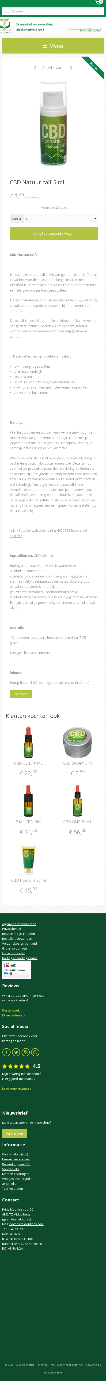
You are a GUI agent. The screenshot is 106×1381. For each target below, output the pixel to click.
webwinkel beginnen (70, 1364)
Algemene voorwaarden (19, 924)
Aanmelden (14, 1133)
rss (52, 1364)
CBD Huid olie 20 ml (28, 880)
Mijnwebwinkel (53, 1372)
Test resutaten (12, 1188)
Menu (53, 45)
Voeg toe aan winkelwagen (54, 233)
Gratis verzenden (14, 948)
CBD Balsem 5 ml (78, 763)
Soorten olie (10, 1169)
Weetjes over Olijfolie (17, 1179)
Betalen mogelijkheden (18, 933)
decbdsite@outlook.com (26, 1224)
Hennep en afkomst (16, 1159)
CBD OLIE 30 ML (77, 821)
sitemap (43, 1364)
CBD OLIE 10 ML (28, 763)
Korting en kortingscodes (20, 958)
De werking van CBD (16, 1164)
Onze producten (13, 953)
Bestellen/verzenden (17, 938)
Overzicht (21, 694)
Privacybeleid (11, 929)
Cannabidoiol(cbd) (15, 1154)
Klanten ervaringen (15, 1174)
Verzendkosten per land (19, 943)
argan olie (9, 1183)
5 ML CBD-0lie (28, 821)
